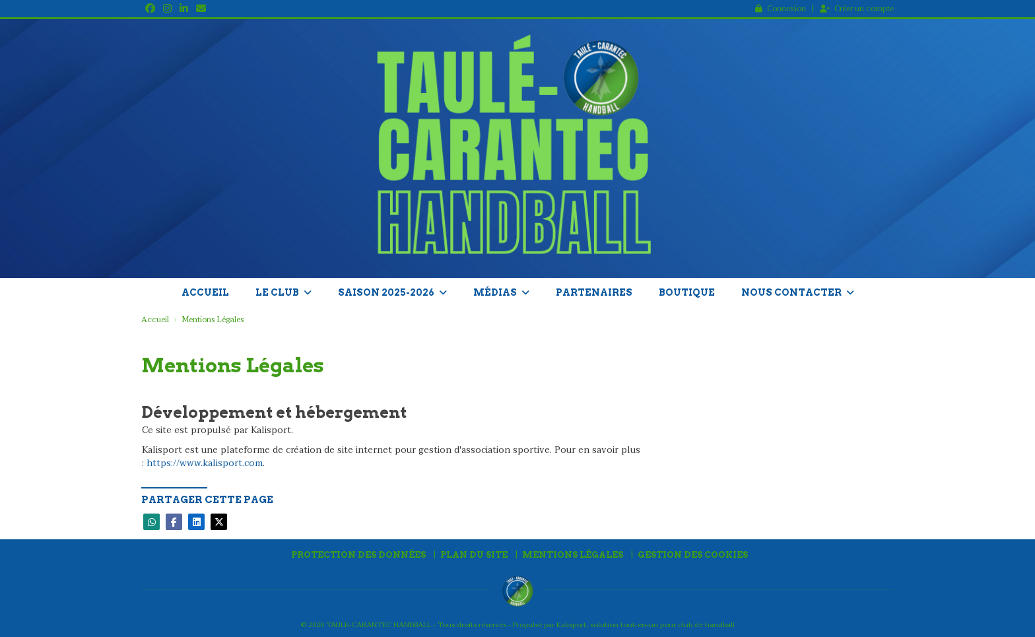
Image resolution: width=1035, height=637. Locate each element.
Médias (501, 292)
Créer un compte (857, 8)
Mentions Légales (572, 555)
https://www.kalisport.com (205, 463)
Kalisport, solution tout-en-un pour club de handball (645, 625)
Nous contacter (797, 292)
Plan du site (474, 555)
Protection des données (358, 555)
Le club (283, 292)
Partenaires (594, 292)
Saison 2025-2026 (392, 292)
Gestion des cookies (693, 555)
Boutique (687, 292)
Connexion (780, 8)
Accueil (205, 292)
